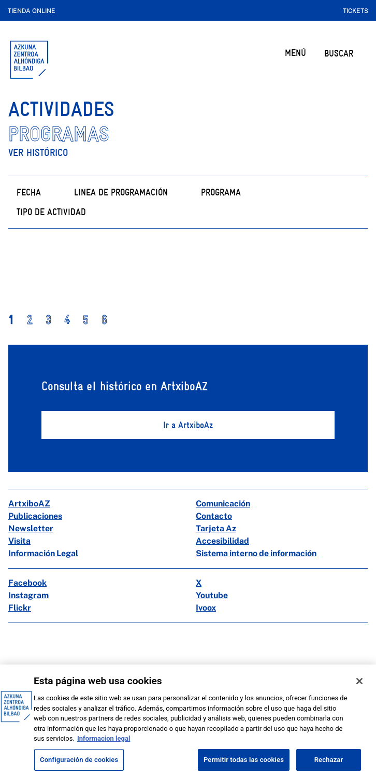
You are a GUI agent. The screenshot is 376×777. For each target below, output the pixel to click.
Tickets (355, 11)
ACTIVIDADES (61, 109)
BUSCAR (338, 53)
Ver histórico (38, 153)
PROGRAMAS (58, 134)
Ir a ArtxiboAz (188, 424)
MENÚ (295, 52)
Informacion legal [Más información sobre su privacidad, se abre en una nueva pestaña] (103, 747)
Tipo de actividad (51, 211)
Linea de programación (121, 192)
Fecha (29, 192)
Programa (221, 192)
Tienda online (31, 11)
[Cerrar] (359, 689)
